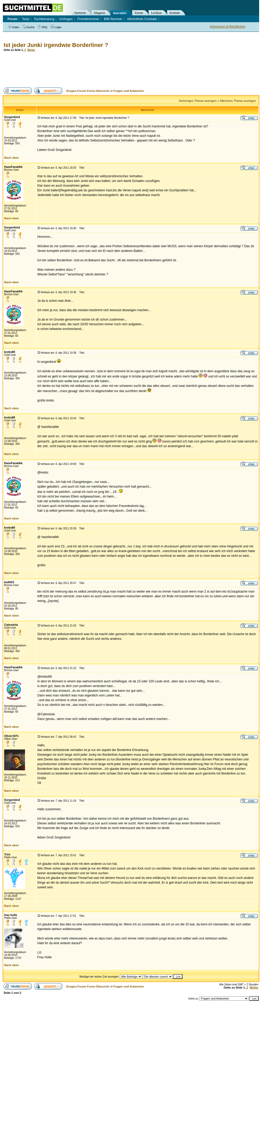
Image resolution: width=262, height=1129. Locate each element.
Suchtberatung (44, 19)
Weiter (31, 50)
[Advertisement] (97, 69)
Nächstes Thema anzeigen (238, 100)
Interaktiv (120, 13)
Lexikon (156, 13)
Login (56, 27)
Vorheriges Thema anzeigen (198, 100)
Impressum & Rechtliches (227, 26)
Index (13, 27)
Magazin (99, 13)
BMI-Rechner (113, 19)
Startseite (80, 13)
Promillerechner (88, 19)
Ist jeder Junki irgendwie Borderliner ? (56, 45)
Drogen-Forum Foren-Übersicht (87, 90)
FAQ (42, 27)
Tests (25, 19)
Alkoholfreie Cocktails (142, 19)
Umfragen (66, 19)
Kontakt (175, 13)
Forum (139, 13)
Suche (28, 27)
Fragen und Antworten (128, 90)
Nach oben (11, 157)
